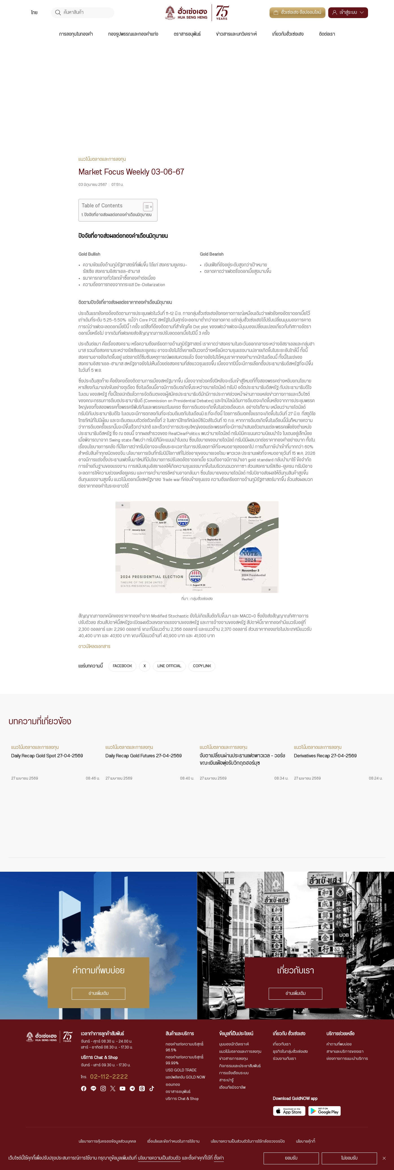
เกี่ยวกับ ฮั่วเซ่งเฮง (289, 1034)
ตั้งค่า (219, 1158)
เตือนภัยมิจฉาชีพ (232, 1087)
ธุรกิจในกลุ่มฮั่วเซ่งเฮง (290, 1052)
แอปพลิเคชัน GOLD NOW (185, 1077)
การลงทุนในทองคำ (76, 34)
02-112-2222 (109, 1077)
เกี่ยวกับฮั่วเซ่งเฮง (288, 34)
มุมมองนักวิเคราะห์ (234, 1044)
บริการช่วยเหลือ (340, 1034)
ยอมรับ (291, 1158)
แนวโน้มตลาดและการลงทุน (240, 1052)
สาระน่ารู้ (226, 1080)
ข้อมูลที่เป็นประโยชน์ (236, 1034)
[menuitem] (34, 13)
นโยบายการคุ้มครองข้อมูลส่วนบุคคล (107, 1141)
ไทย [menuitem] (34, 13)
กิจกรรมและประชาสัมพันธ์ (240, 1066)
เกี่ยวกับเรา (282, 1044)
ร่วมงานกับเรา (284, 1059)
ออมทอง (173, 1085)
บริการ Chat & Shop (182, 1099)
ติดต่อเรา (327, 34)
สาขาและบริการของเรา (345, 1052)
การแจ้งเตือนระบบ (234, 1073)
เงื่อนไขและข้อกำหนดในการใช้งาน (173, 1141)
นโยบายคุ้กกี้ (305, 1141)
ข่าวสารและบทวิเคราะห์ (236, 34)
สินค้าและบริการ (180, 1034)
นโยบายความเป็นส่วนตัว (159, 1158)
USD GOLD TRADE (181, 1070)
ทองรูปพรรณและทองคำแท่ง (133, 34)
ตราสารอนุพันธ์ (187, 34)
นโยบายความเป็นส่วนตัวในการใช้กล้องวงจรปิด (248, 1141)
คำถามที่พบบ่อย (339, 1044)
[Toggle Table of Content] (145, 207)
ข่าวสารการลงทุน (233, 1059)
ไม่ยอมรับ (349, 1158)
